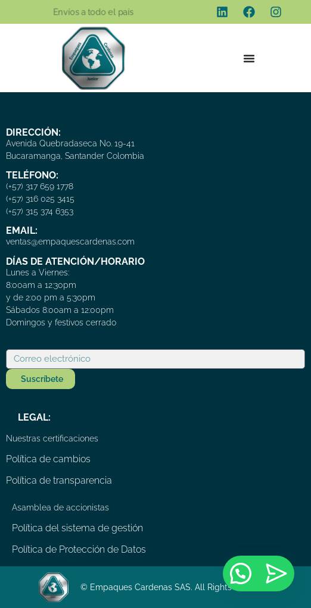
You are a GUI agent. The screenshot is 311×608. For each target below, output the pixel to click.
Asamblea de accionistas (60, 507)
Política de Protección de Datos (79, 549)
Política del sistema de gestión (77, 528)
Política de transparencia (59, 480)
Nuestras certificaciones (52, 438)
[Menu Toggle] (249, 58)
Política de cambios (48, 459)
